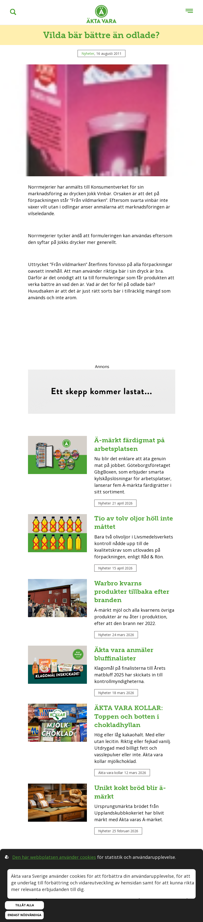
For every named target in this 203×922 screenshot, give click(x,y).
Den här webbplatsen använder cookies (54, 857)
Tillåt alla (24, 905)
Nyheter (87, 53)
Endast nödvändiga (24, 915)
